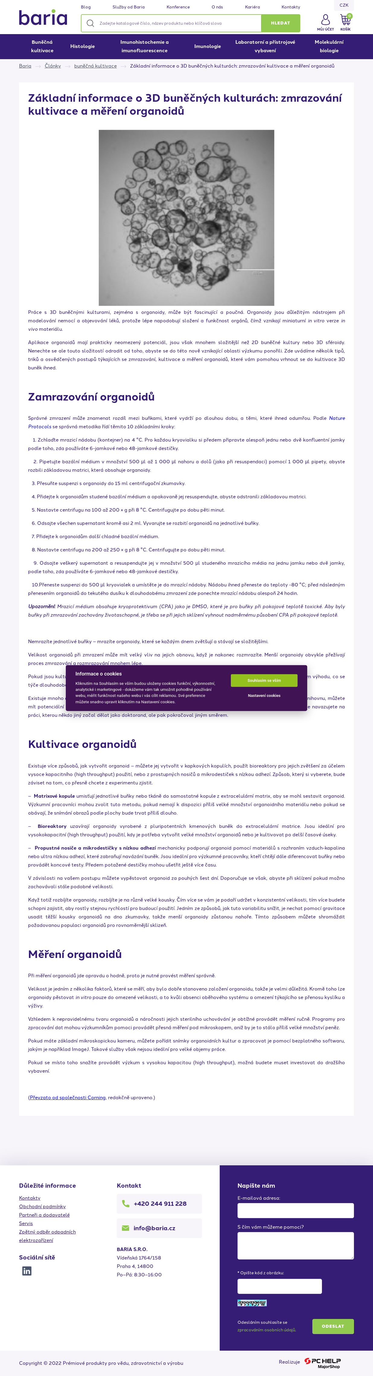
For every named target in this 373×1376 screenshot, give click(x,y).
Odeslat (333, 1326)
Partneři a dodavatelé (44, 1215)
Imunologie (207, 46)
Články (53, 66)
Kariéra (252, 7)
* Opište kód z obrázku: (261, 1272)
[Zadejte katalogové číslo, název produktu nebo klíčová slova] (190, 23)
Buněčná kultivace (42, 46)
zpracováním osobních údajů (266, 1330)
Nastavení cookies (264, 695)
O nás (217, 7)
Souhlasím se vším (264, 680)
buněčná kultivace (95, 66)
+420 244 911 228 (160, 1203)
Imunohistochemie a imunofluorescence (144, 46)
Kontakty (291, 7)
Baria (25, 66)
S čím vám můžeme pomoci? (271, 1227)
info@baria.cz (154, 1228)
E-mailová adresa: (259, 1198)
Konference (178, 7)
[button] (280, 23)
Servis (26, 1223)
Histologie (82, 46)
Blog (86, 7)
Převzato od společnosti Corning (68, 1097)
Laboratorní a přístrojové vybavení (265, 46)
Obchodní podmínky (42, 1206)
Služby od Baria (129, 7)
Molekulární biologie (329, 46)
